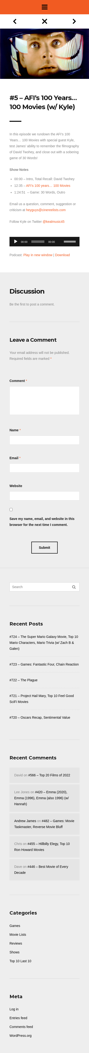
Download (62, 255)
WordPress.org (20, 1036)
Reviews (15, 943)
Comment (17, 381)
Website (15, 486)
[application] (44, 240)
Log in (14, 1009)
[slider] (38, 241)
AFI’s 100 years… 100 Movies (48, 186)
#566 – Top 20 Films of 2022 (49, 775)
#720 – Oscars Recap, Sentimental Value (39, 717)
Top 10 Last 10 (20, 961)
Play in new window (37, 255)
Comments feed (21, 1027)
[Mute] (60, 234)
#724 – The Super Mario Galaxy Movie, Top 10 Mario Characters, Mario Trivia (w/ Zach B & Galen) (43, 643)
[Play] (15, 241)
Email (13, 458)
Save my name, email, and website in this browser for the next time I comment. (42, 522)
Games (14, 926)
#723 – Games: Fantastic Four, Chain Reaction (44, 664)
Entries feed (18, 1018)
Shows (14, 952)
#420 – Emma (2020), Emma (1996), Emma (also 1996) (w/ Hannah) (41, 798)
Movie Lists (17, 934)
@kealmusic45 (54, 222)
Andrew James (25, 821)
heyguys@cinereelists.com (46, 210)
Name (14, 430)
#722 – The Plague (23, 680)
